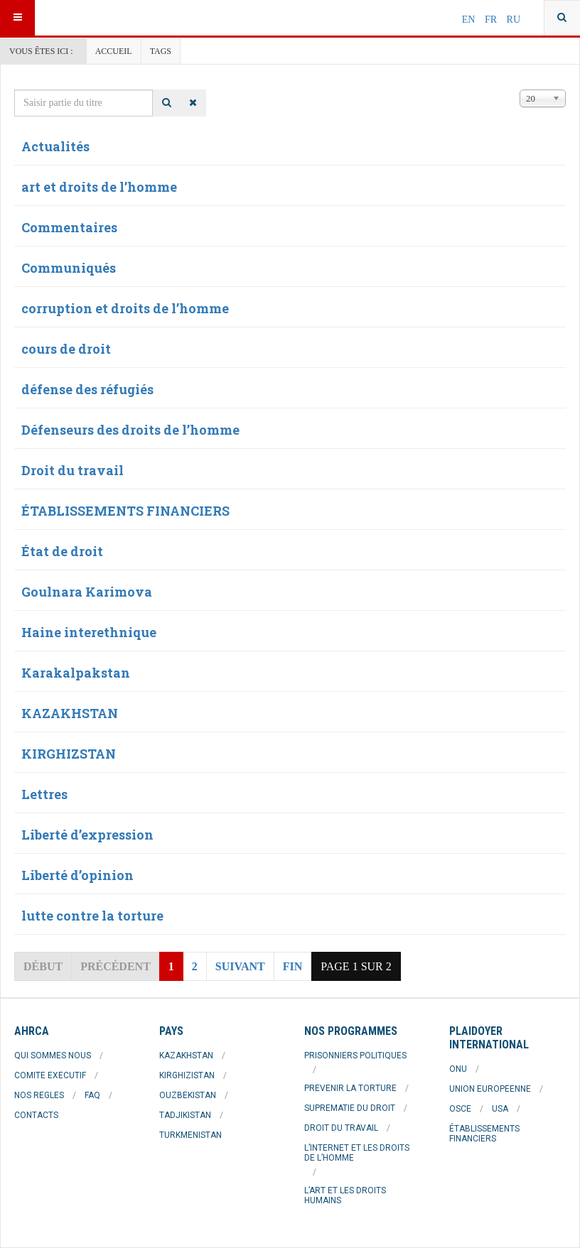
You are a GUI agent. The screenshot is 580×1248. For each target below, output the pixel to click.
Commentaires (69, 227)
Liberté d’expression (87, 834)
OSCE (460, 1109)
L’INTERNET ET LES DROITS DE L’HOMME (356, 1153)
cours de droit (66, 348)
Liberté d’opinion (77, 875)
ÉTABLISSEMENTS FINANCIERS (125, 510)
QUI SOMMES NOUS (52, 1055)
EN (470, 19)
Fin (293, 966)
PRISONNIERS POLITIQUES (355, 1055)
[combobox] (562, 18)
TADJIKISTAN (185, 1115)
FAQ (92, 1095)
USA (500, 1109)
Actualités (55, 146)
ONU (458, 1069)
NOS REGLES (39, 1095)
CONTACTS (36, 1115)
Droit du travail (72, 470)
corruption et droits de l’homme (125, 308)
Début (43, 966)
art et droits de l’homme (99, 186)
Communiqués (68, 267)
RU (513, 19)
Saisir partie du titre (14, 89)
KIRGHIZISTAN (187, 1075)
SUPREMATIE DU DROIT (349, 1108)
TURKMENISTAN (190, 1135)
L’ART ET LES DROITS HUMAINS (345, 1195)
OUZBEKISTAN (187, 1095)
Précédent (115, 966)
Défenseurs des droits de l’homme (130, 429)
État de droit (62, 551)
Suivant (240, 966)
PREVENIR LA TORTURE (350, 1088)
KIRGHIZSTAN (68, 753)
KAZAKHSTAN (69, 713)
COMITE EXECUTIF (50, 1075)
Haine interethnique (88, 632)
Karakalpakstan (75, 672)
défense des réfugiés (87, 389)
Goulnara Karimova (86, 591)
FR (492, 19)
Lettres (44, 794)
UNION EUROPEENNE (490, 1089)
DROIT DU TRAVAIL (341, 1128)
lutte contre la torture (92, 915)
